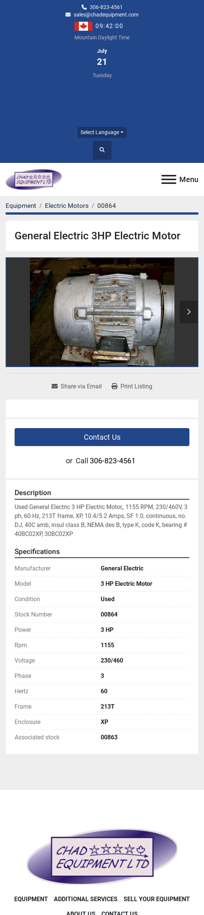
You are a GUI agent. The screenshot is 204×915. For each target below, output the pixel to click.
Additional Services (86, 899)
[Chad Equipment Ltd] (102, 856)
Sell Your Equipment (157, 899)
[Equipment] (21, 205)
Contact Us (102, 437)
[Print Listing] (132, 386)
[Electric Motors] (67, 205)
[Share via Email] (77, 386)
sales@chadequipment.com (106, 15)
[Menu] (168, 179)
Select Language (99, 132)
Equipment (31, 899)
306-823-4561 (106, 7)
